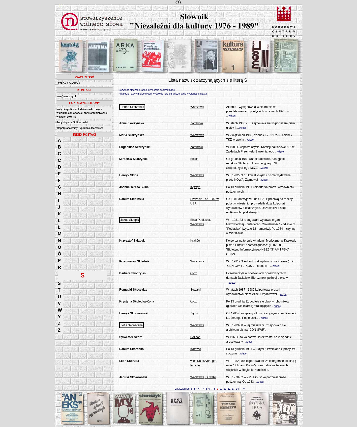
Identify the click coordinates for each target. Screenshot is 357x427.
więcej (232, 116)
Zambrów (196, 123)
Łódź (193, 273)
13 (233, 388)
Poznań (195, 337)
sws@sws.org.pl (66, 96)
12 (229, 388)
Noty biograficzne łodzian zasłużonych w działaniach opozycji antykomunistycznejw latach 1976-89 (82, 113)
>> (243, 388)
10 (220, 388)
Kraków (195, 240)
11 (225, 388)
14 (237, 388)
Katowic (195, 349)
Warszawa (197, 107)
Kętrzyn (195, 187)
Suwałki (195, 289)
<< (197, 388)
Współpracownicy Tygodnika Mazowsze (80, 128)
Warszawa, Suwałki (203, 377)
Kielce (194, 159)
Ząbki (194, 313)
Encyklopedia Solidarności (72, 122)
